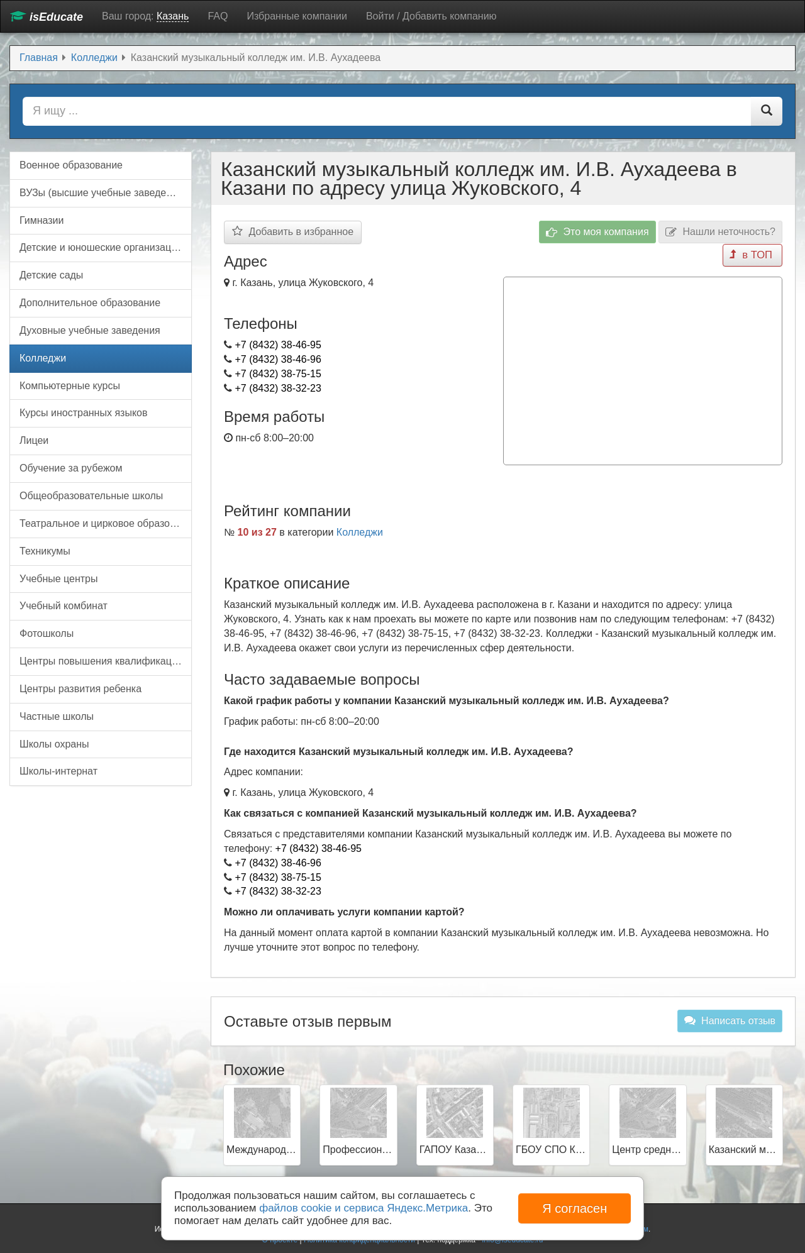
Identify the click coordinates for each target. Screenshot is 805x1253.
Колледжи (359, 530)
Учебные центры (58, 578)
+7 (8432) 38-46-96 (278, 359)
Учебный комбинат (63, 605)
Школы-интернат (58, 771)
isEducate (46, 16)
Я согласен (574, 1208)
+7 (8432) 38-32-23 (278, 388)
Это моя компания (597, 232)
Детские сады (51, 275)
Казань (173, 16)
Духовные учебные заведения (89, 330)
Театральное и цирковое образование (105, 523)
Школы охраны (54, 744)
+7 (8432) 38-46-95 (278, 344)
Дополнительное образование (89, 302)
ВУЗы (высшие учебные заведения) (102, 192)
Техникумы (44, 551)
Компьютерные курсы (69, 385)
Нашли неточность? (720, 232)
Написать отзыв (729, 1018)
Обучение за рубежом (71, 468)
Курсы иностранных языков (83, 412)
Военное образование (71, 165)
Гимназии (41, 220)
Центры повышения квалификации (101, 661)
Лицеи (33, 440)
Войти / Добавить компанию (431, 16)
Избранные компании (297, 16)
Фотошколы (46, 633)
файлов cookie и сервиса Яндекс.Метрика (363, 1208)
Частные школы (56, 716)
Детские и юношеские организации (100, 247)
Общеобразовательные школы (91, 495)
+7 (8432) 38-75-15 (278, 373)
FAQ (218, 16)
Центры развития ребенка (80, 688)
